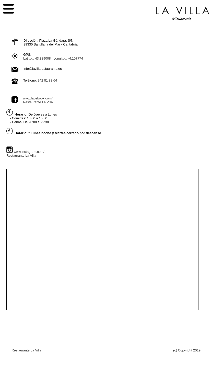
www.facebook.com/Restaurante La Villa (38, 100)
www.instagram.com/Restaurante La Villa (25, 153)
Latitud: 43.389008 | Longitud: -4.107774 (53, 58)
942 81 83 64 (47, 80)
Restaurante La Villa (26, 350)
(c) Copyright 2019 (187, 350)
